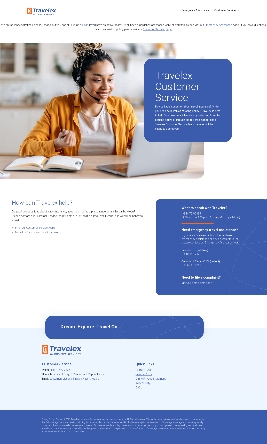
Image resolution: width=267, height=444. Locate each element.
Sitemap (59, 419)
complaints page (202, 283)
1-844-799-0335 (191, 213)
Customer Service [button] (225, 10)
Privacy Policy (144, 374)
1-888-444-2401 (191, 253)
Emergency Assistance (195, 10)
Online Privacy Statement (151, 378)
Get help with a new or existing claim (36, 232)
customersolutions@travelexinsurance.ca (74, 378)
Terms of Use (144, 369)
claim (85, 25)
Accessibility (143, 383)
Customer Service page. (157, 29)
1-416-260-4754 (191, 265)
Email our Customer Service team (34, 227)
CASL (139, 387)
